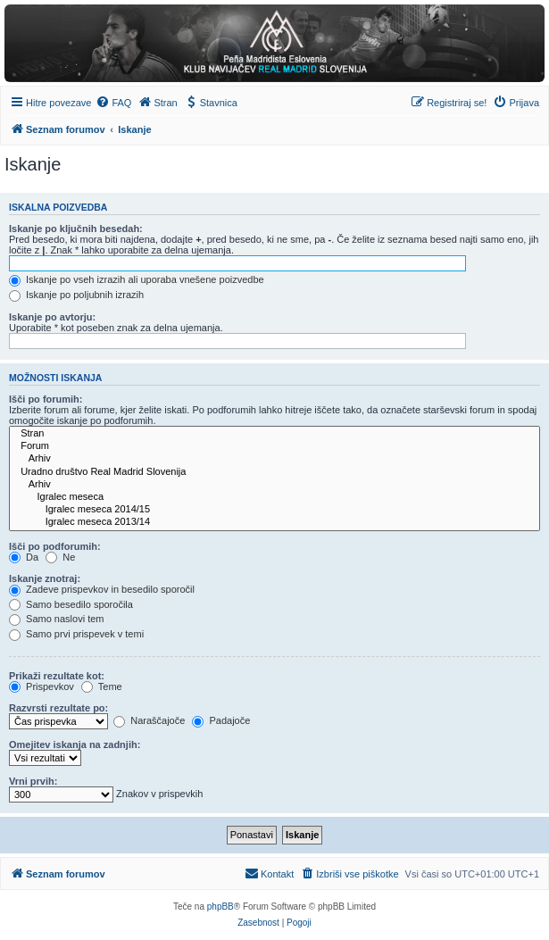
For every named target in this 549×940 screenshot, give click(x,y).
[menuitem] (113, 102)
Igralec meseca (274, 497)
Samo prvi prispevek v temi (76, 633)
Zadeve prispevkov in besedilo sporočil (102, 589)
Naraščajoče (149, 720)
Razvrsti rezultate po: (58, 708)
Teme (101, 686)
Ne (60, 557)
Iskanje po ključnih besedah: (76, 228)
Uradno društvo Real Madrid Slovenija (274, 472)
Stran (274, 434)
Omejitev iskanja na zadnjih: (74, 744)
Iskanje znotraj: (44, 578)
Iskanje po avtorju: (52, 317)
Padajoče (221, 720)
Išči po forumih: (46, 399)
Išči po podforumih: (55, 546)
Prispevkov (41, 686)
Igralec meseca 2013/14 (274, 522)
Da (23, 557)
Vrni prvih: (33, 781)
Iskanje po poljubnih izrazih (76, 294)
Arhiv (274, 459)
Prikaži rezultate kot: (56, 675)
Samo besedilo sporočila (71, 604)
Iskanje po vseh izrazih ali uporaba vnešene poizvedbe (136, 279)
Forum (274, 446)
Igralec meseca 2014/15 (274, 509)
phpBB (220, 906)
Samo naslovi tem (56, 618)
